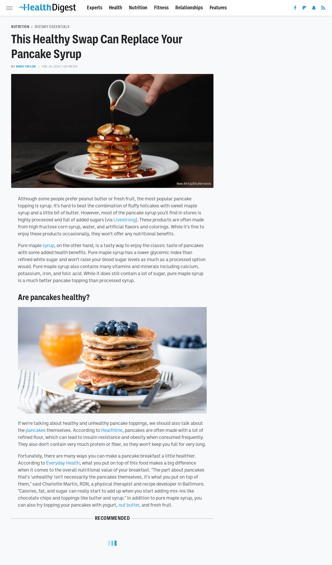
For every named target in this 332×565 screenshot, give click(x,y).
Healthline (111, 430)
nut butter (129, 505)
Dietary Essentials (52, 27)
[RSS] (323, 8)
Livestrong (125, 219)
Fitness (161, 8)
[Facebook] (295, 8)
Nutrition (138, 8)
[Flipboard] (304, 8)
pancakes (36, 430)
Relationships (189, 8)
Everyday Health (63, 463)
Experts (94, 8)
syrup (48, 245)
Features (218, 8)
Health (115, 8)
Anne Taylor (26, 66)
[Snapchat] (313, 8)
